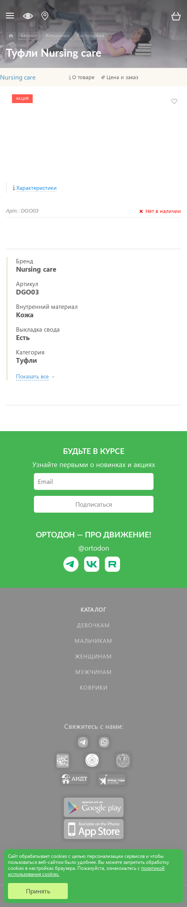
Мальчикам (93, 640)
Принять (38, 891)
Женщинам (93, 656)
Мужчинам (93, 672)
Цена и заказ (122, 77)
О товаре (83, 77)
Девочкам (93, 625)
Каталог (93, 609)
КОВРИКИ (94, 687)
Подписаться (93, 504)
